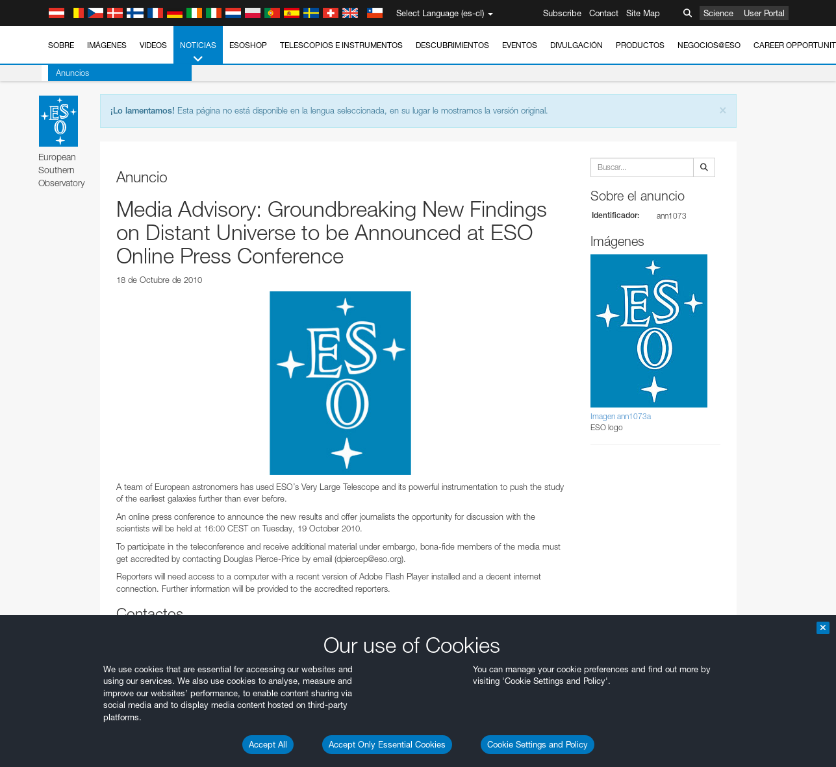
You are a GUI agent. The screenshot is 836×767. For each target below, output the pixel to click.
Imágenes (107, 45)
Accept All (268, 744)
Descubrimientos (452, 45)
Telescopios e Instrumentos (341, 45)
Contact (603, 13)
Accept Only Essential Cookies (387, 744)
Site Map (643, 13)
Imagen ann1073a (620, 416)
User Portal (764, 13)
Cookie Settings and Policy (537, 744)
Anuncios (65, 72)
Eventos (519, 45)
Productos (640, 45)
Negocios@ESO (709, 45)
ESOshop (248, 45)
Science (718, 13)
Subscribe (562, 13)
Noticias (198, 52)
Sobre (61, 45)
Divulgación (576, 45)
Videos (153, 45)
